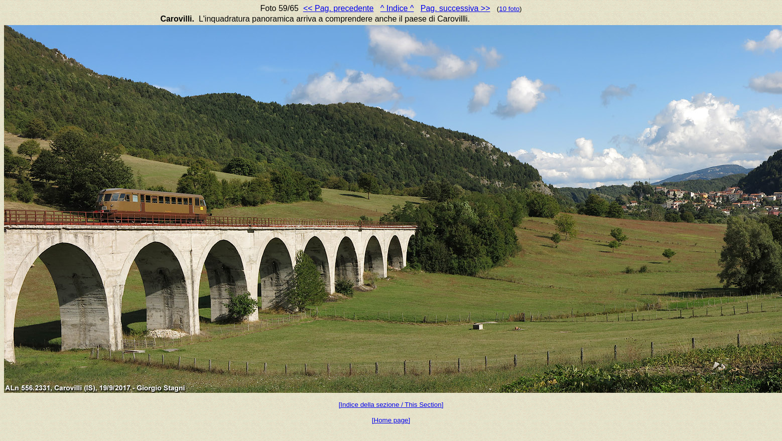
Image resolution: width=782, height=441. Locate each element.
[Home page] (391, 420)
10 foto (509, 9)
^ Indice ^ (397, 8)
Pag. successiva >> (455, 8)
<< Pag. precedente (338, 8)
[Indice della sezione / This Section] (391, 404)
